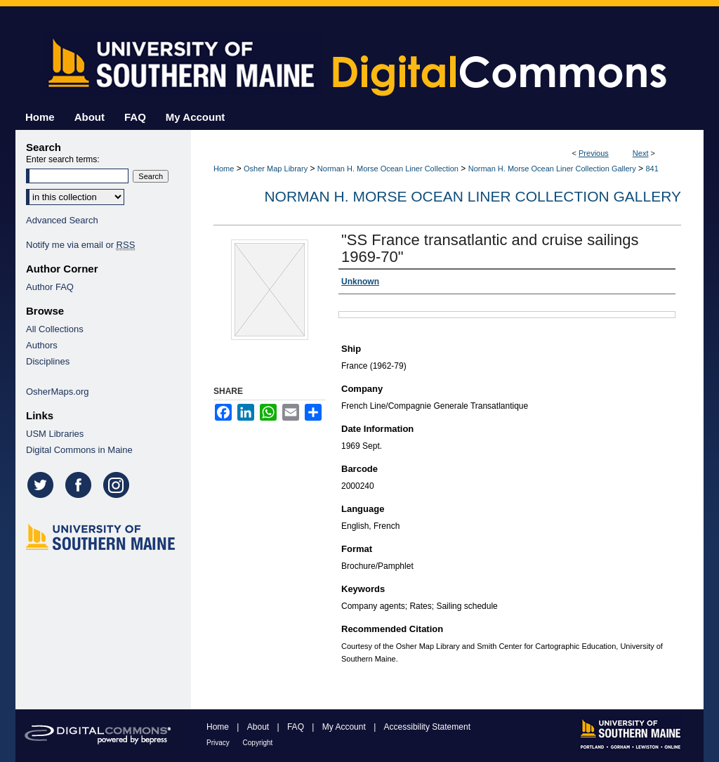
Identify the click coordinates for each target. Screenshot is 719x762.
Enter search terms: (63, 159)
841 (651, 168)
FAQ (296, 727)
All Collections (55, 329)
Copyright (258, 743)
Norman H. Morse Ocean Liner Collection (388, 168)
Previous (594, 153)
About (259, 727)
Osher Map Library (276, 168)
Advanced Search (62, 220)
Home (223, 168)
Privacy (219, 743)
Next (641, 153)
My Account (345, 727)
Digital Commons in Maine (79, 450)
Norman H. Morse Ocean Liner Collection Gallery (552, 168)
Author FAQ (50, 287)
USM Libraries (55, 433)
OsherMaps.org (57, 391)
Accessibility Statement (427, 727)
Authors (42, 345)
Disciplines (48, 361)
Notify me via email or (80, 244)
